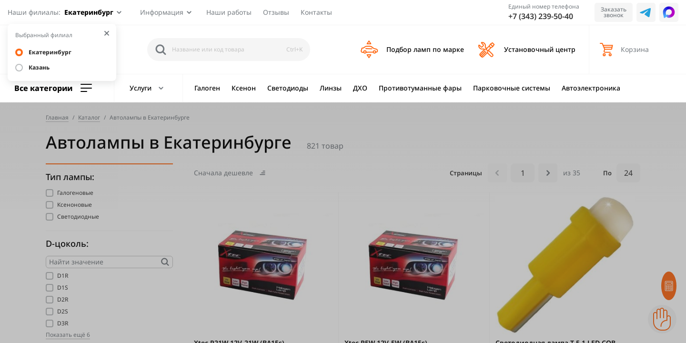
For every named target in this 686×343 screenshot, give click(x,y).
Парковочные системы (511, 87)
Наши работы (229, 12)
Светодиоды (287, 87)
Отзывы (276, 12)
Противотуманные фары (420, 87)
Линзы (331, 87)
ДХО (360, 87)
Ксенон (244, 87)
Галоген (207, 87)
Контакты (316, 12)
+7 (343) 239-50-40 (540, 16)
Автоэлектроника (591, 87)
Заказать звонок (613, 12)
